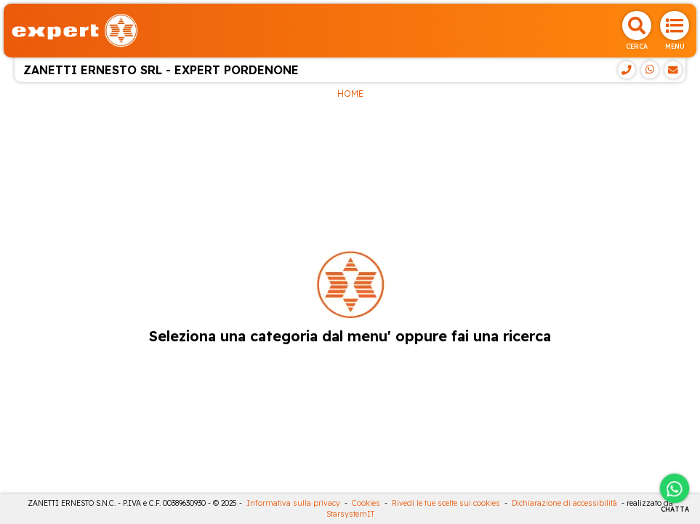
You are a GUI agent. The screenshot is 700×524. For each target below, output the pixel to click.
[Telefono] (626, 70)
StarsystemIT (350, 514)
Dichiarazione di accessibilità (564, 503)
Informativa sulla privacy (293, 503)
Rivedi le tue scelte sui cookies (446, 503)
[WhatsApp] (650, 70)
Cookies (366, 503)
